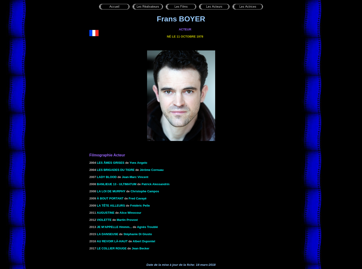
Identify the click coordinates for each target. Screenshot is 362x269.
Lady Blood (107, 177)
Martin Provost (127, 220)
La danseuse (107, 234)
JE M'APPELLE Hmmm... (114, 227)
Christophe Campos (144, 191)
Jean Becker (141, 248)
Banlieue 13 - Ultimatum (116, 184)
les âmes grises (110, 162)
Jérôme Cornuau (151, 170)
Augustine (106, 212)
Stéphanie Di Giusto (138, 234)
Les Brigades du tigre (116, 170)
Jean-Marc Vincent (135, 177)
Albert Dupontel (144, 241)
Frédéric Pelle (140, 205)
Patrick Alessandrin (155, 184)
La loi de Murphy (111, 191)
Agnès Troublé (147, 227)
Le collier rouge (112, 248)
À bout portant (110, 198)
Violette (104, 220)
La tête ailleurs (111, 205)
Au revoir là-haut (112, 241)
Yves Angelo (138, 162)
